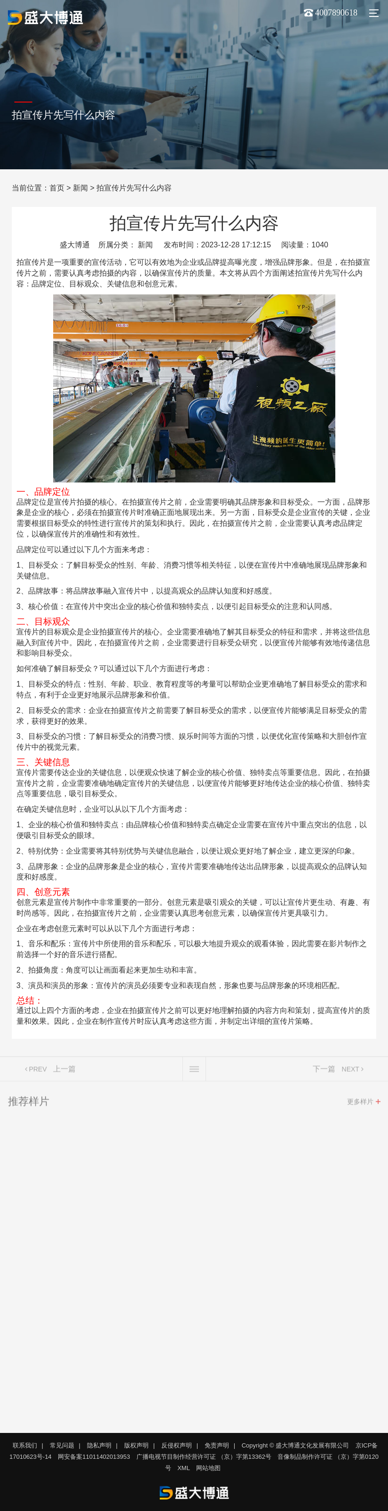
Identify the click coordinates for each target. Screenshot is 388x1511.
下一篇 (324, 1072)
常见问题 (62, 1445)
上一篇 (64, 1072)
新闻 (80, 188)
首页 (56, 188)
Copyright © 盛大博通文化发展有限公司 (295, 1445)
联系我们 (25, 1445)
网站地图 (208, 1467)
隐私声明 (99, 1445)
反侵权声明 (176, 1445)
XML (183, 1467)
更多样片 (360, 1104)
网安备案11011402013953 (94, 1456)
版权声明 (136, 1445)
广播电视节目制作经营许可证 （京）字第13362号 (203, 1456)
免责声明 (217, 1445)
